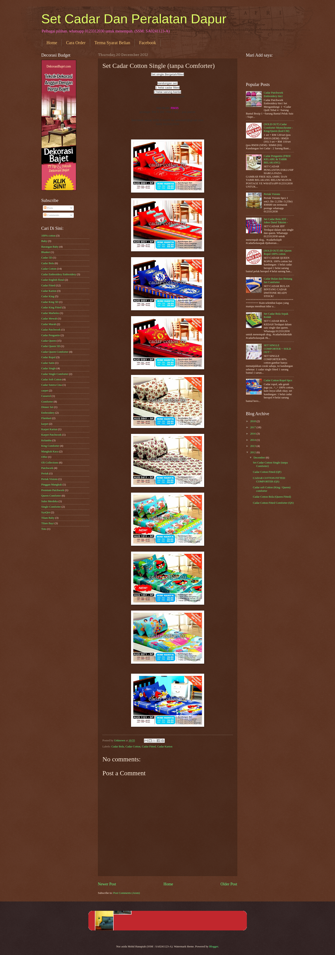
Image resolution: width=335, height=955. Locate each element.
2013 (253, 446)
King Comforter (50, 445)
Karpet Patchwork (51, 434)
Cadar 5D (46, 257)
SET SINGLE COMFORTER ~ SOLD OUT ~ (277, 349)
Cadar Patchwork (51, 329)
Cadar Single (48, 368)
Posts (48, 208)
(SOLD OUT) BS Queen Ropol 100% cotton (278, 252)
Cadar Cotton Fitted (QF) (267, 471)
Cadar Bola (117, 746)
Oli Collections (49, 462)
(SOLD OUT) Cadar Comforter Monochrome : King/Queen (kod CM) (278, 128)
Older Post (229, 884)
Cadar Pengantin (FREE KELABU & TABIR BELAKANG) (277, 159)
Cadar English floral (52, 279)
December (260, 457)
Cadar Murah (48, 324)
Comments (51, 215)
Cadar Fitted (149, 746)
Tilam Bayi (47, 523)
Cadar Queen (48, 340)
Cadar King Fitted (51, 307)
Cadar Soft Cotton (51, 379)
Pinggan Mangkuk (51, 484)
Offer (44, 456)
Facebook (147, 42)
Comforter (47, 401)
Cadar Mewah (49, 318)
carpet (44, 390)
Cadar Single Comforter (54, 374)
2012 (253, 452)
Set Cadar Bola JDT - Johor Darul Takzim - (276, 221)
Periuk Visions (49, 479)
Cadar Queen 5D (50, 346)
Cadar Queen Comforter (54, 351)
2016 (253, 433)
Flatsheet (46, 418)
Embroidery (48, 412)
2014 (253, 439)
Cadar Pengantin (50, 335)
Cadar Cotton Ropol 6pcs (278, 380)
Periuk (45, 473)
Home (52, 42)
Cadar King (47, 296)
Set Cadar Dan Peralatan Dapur (134, 19)
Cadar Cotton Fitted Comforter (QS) (273, 502)
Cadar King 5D (50, 302)
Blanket (45, 252)
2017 (253, 427)
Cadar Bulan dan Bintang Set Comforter (278, 280)
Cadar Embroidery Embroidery (58, 274)
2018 (253, 421)
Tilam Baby (48, 517)
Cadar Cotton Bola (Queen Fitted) (272, 496)
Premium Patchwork (52, 490)
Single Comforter (51, 506)
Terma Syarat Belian (112, 42)
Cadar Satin (47, 362)
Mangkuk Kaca (50, 451)
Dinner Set (47, 407)
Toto (43, 528)
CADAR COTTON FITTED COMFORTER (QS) (269, 480)
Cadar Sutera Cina (51, 384)
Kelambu (46, 440)
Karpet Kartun (49, 429)
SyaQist (45, 512)
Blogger (213, 946)
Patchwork (47, 468)
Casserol (46, 396)
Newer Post (107, 884)
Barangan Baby (50, 246)
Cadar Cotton (132, 746)
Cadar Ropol (48, 357)
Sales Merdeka (49, 501)
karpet (44, 423)
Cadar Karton (164, 746)
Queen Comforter (51, 495)
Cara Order (75, 42)
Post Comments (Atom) (126, 893)
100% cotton (48, 235)
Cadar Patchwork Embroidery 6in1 (273, 94)
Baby (44, 241)
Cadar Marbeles (50, 313)
